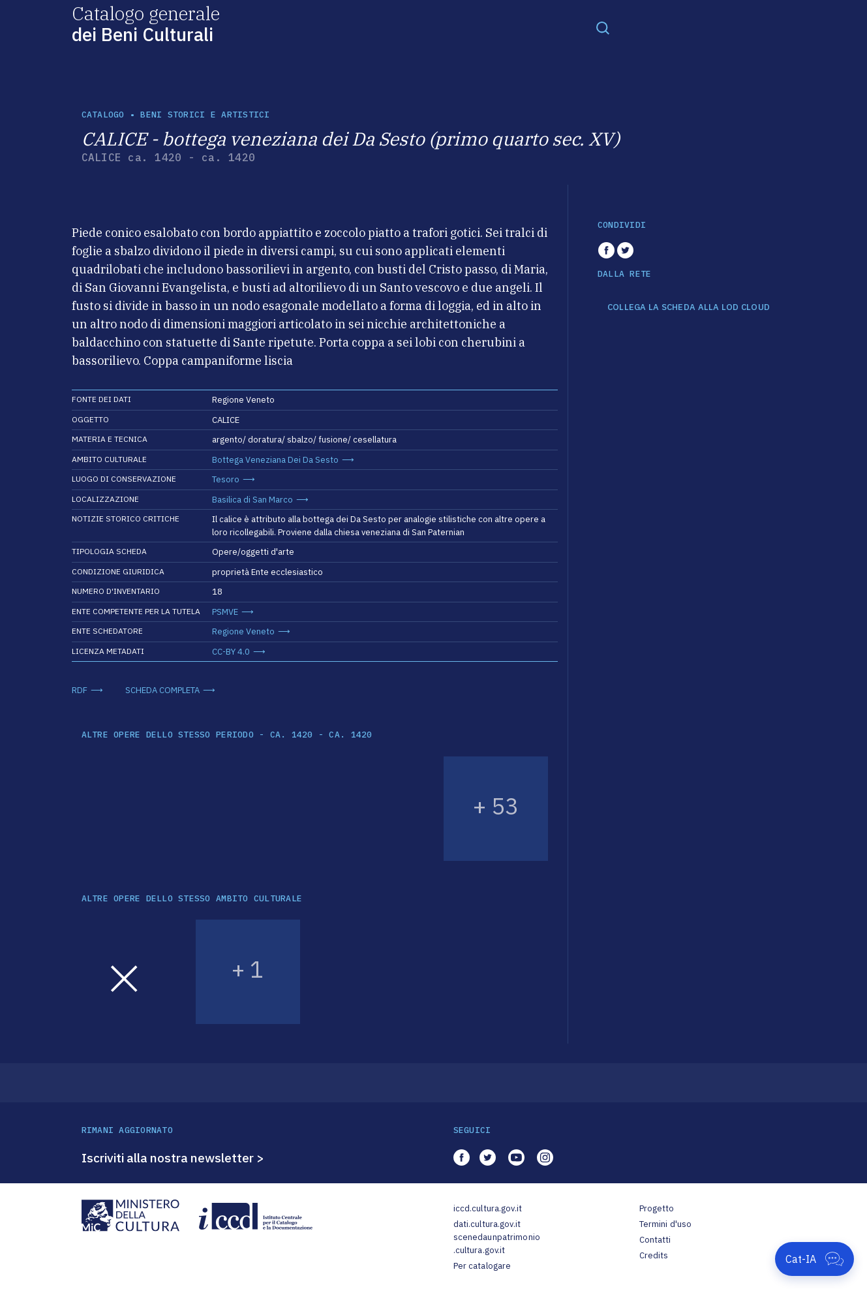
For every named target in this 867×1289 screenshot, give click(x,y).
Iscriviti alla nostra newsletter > (173, 1158)
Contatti (655, 1239)
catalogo (103, 114)
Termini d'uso (665, 1224)
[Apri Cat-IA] (814, 1259)
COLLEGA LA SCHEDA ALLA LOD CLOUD (688, 307)
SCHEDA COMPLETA (162, 690)
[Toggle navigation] (603, 27)
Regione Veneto (243, 631)
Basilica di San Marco (252, 499)
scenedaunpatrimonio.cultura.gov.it (496, 1244)
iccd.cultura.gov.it (487, 1208)
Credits (654, 1255)
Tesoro (225, 479)
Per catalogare (482, 1265)
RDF (79, 690)
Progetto (657, 1208)
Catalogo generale (146, 23)
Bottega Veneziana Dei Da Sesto (275, 459)
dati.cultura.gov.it (487, 1224)
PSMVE (225, 611)
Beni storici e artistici (204, 114)
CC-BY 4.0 (231, 651)
